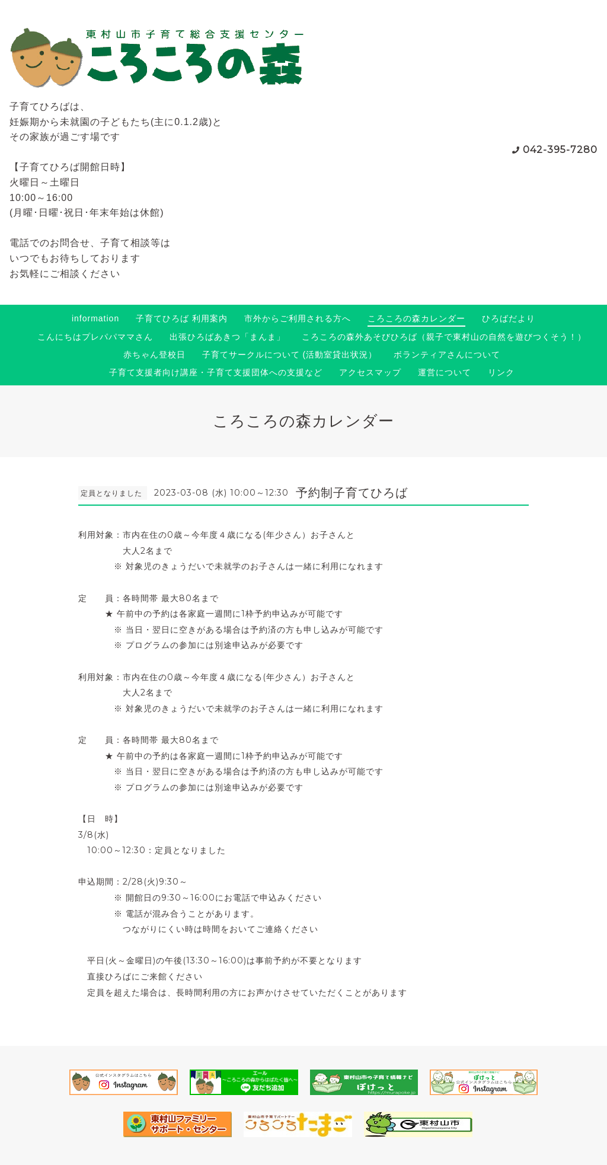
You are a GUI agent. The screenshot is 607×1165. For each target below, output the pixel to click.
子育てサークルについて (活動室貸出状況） (290, 354)
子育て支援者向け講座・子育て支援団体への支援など (215, 372)
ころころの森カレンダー (416, 318)
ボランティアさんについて (447, 354)
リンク (501, 372)
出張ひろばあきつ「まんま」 (227, 336)
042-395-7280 (560, 149)
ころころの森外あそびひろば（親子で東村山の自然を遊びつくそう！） (444, 336)
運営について (444, 372)
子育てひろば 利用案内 (182, 318)
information (95, 318)
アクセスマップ (370, 372)
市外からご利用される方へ (297, 318)
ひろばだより (508, 318)
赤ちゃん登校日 (154, 354)
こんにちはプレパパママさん (95, 336)
